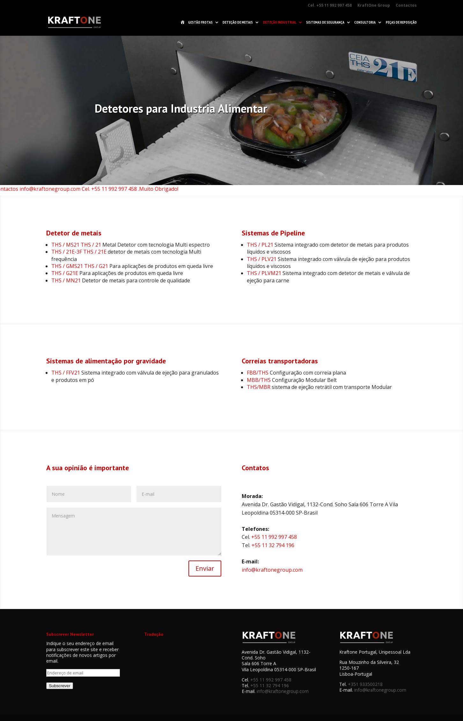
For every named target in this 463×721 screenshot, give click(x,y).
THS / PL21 (260, 244)
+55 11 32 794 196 (273, 545)
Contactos (406, 5)
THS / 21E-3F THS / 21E (79, 251)
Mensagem (134, 531)
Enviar (204, 568)
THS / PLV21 (261, 259)
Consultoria (365, 22)
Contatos (255, 467)
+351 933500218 (365, 684)
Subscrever (59, 685)
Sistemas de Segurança (325, 22)
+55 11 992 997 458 (274, 536)
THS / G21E (64, 273)
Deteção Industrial (279, 22)
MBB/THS (259, 379)
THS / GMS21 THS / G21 (79, 266)
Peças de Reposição (401, 22)
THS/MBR (258, 386)
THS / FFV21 (65, 372)
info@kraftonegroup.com (272, 569)
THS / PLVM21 (264, 273)
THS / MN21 (66, 280)
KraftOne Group (373, 5)
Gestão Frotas (200, 22)
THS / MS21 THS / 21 (76, 244)
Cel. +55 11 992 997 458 (330, 5)
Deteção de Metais (238, 22)
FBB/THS (257, 372)
